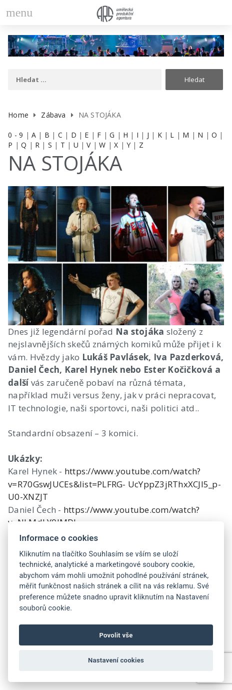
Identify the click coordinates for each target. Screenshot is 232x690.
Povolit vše (115, 635)
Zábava (53, 115)
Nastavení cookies (116, 660)
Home (18, 115)
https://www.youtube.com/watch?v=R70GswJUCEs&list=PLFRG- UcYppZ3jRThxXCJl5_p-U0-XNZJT (114, 483)
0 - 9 (15, 135)
